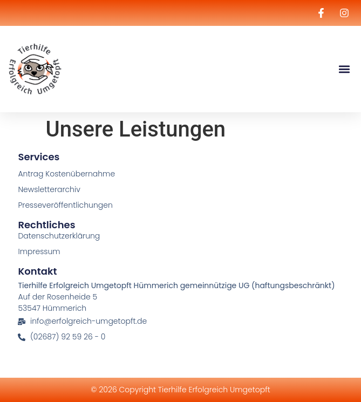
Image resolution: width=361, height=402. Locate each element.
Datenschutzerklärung (59, 235)
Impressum (39, 251)
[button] (344, 69)
